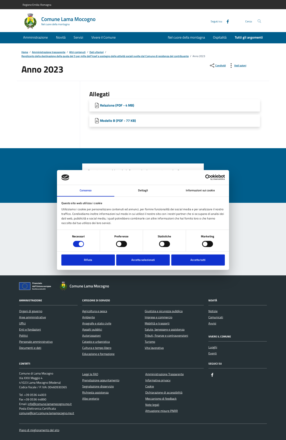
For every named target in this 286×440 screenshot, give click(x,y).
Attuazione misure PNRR (161, 410)
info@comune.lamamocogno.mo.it (50, 404)
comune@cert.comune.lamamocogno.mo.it (46, 413)
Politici (23, 335)
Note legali (152, 404)
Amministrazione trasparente (48, 52)
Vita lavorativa (154, 347)
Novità (61, 37)
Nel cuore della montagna (186, 37)
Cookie (149, 386)
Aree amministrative (32, 317)
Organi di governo (30, 311)
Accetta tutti (198, 260)
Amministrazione (35, 37)
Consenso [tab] (86, 190)
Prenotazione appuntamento (100, 380)
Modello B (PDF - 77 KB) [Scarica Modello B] (118, 120)
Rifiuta (88, 260)
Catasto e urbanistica (96, 341)
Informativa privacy (158, 380)
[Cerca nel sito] (259, 21)
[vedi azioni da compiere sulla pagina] (237, 65)
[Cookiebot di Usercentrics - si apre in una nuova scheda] (208, 177)
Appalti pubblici (92, 329)
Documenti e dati (30, 347)
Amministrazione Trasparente (164, 374)
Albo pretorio (90, 398)
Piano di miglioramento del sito (39, 430)
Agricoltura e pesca (94, 311)
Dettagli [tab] (143, 190)
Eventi (212, 353)
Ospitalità (220, 37)
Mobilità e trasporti (157, 323)
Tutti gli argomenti (249, 37)
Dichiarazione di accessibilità (163, 392)
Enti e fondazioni (30, 329)
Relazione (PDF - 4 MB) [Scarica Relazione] (117, 105)
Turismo (150, 341)
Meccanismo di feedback (161, 398)
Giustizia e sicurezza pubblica (164, 311)
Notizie (213, 311)
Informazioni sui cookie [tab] (200, 190)
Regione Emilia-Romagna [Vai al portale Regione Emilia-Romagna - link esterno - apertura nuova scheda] (37, 5)
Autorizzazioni (91, 335)
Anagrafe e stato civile (96, 323)
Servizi (78, 37)
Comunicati (215, 317)
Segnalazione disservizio (98, 386)
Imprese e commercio (158, 317)
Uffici (22, 323)
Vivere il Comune (103, 37)
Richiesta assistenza (95, 392)
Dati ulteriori (96, 52)
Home (24, 52)
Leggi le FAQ (90, 374)
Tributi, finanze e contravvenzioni (166, 335)
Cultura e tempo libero (96, 347)
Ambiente (88, 317)
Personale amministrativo (36, 341)
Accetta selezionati (143, 260)
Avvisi (212, 323)
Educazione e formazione (98, 354)
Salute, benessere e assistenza (164, 329)
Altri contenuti (77, 52)
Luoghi (212, 347)
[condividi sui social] (217, 65)
